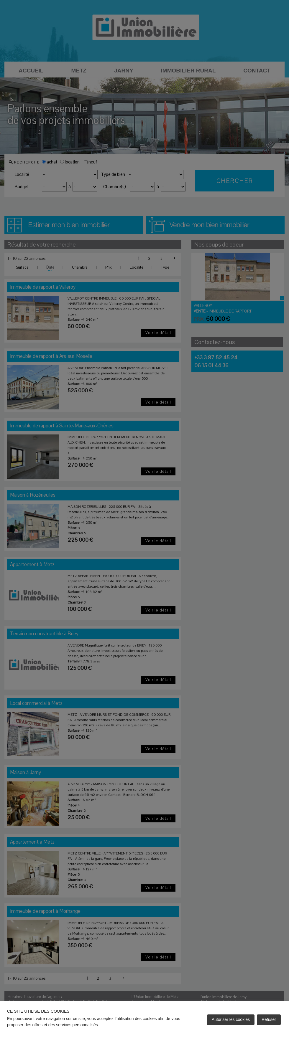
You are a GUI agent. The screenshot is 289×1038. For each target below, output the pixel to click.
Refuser (269, 1019)
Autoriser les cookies (231, 1019)
